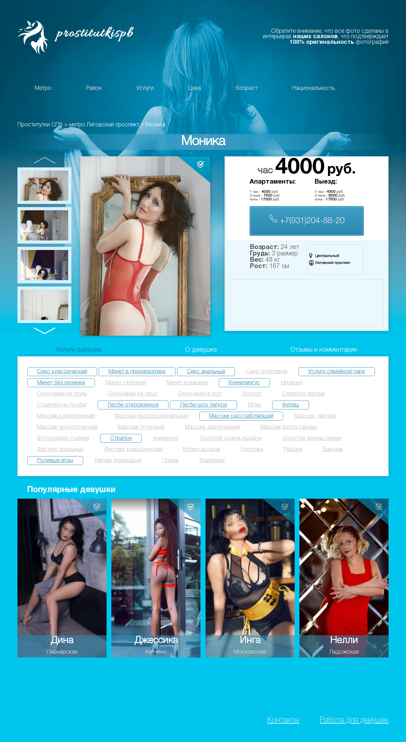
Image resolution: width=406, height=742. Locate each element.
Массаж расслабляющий (241, 416)
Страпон (121, 438)
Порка (170, 460)
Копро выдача (201, 449)
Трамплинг (212, 460)
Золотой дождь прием (311, 438)
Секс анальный (206, 371)
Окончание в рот (199, 393)
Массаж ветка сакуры (288, 427)
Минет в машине (187, 382)
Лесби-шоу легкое (203, 405)
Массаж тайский (315, 416)
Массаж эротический (212, 427)
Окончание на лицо (132, 393)
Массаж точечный (141, 427)
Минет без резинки (61, 382)
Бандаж (333, 449)
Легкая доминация (117, 460)
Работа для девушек (354, 720)
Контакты (283, 720)
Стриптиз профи (303, 393)
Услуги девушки (79, 350)
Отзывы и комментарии (324, 350)
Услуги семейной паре (336, 371)
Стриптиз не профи (62, 405)
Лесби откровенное (133, 405)
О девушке (201, 350)
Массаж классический (66, 416)
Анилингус (166, 438)
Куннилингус (244, 382)
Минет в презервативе (137, 371)
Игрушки (292, 382)
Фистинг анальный (60, 449)
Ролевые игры (55, 460)
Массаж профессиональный (151, 416)
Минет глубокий (126, 382)
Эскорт (251, 393)
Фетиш (290, 405)
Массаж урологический (67, 427)
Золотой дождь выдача (231, 438)
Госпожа (252, 449)
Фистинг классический (133, 449)
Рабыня (293, 449)
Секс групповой (266, 371)
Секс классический (62, 371)
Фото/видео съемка (63, 438)
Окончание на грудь (62, 393)
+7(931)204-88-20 (306, 219)
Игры (254, 405)
